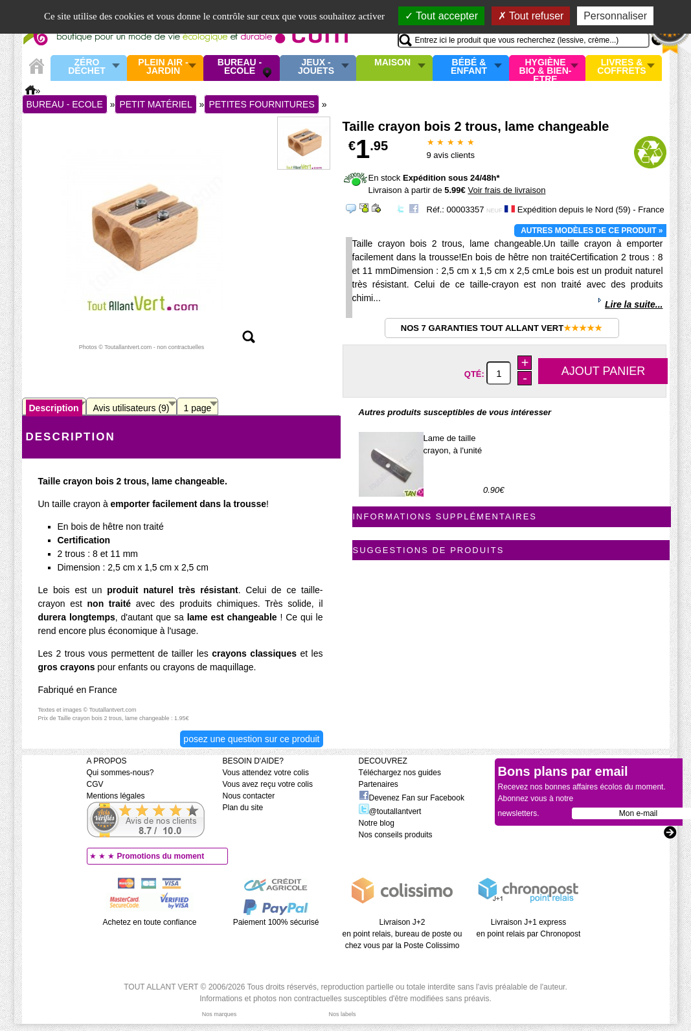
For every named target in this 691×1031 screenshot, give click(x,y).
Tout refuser (531, 15)
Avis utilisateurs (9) (131, 408)
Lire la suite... (634, 304)
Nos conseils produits (396, 834)
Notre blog (376, 823)
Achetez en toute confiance (150, 922)
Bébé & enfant (469, 67)
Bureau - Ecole (240, 67)
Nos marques (219, 1014)
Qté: (475, 374)
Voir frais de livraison (506, 190)
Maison (392, 62)
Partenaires (378, 784)
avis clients (451, 155)
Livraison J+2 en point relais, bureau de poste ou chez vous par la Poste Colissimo (402, 934)
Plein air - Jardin (163, 67)
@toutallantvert (390, 811)
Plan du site (243, 807)
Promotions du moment (161, 856)
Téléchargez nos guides (400, 772)
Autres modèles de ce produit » (592, 230)
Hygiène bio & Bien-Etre (545, 68)
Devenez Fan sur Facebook (411, 797)
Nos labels (342, 1014)
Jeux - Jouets (316, 67)
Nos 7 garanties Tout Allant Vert (501, 328)
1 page (198, 408)
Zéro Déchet (87, 67)
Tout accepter (441, 15)
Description (54, 408)
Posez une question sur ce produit (251, 739)
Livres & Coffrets (621, 67)
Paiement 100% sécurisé (276, 922)
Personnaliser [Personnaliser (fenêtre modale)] (615, 15)
